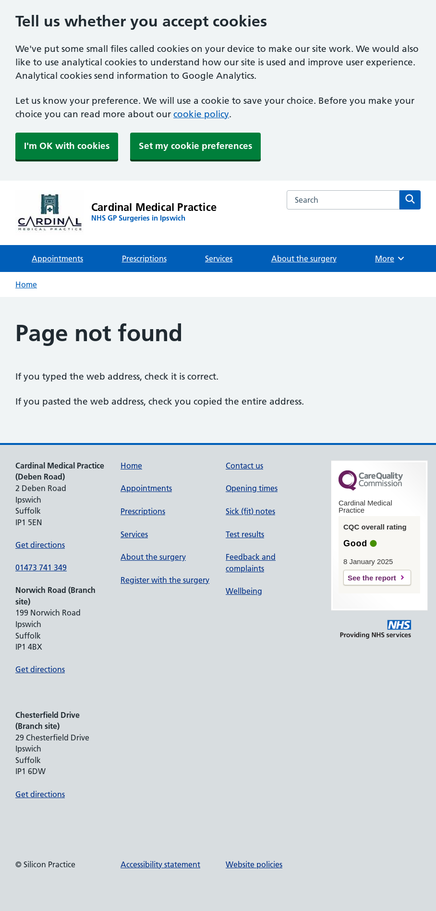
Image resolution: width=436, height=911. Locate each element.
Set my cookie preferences (195, 145)
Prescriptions (144, 258)
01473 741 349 (41, 567)
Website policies (254, 864)
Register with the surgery (165, 580)
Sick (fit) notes (250, 511)
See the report (372, 578)
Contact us (244, 465)
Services (218, 258)
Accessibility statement (160, 864)
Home (26, 284)
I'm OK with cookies (66, 145)
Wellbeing (244, 591)
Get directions (40, 545)
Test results (245, 534)
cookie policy (201, 114)
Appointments (57, 258)
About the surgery (304, 258)
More (390, 258)
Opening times (252, 488)
